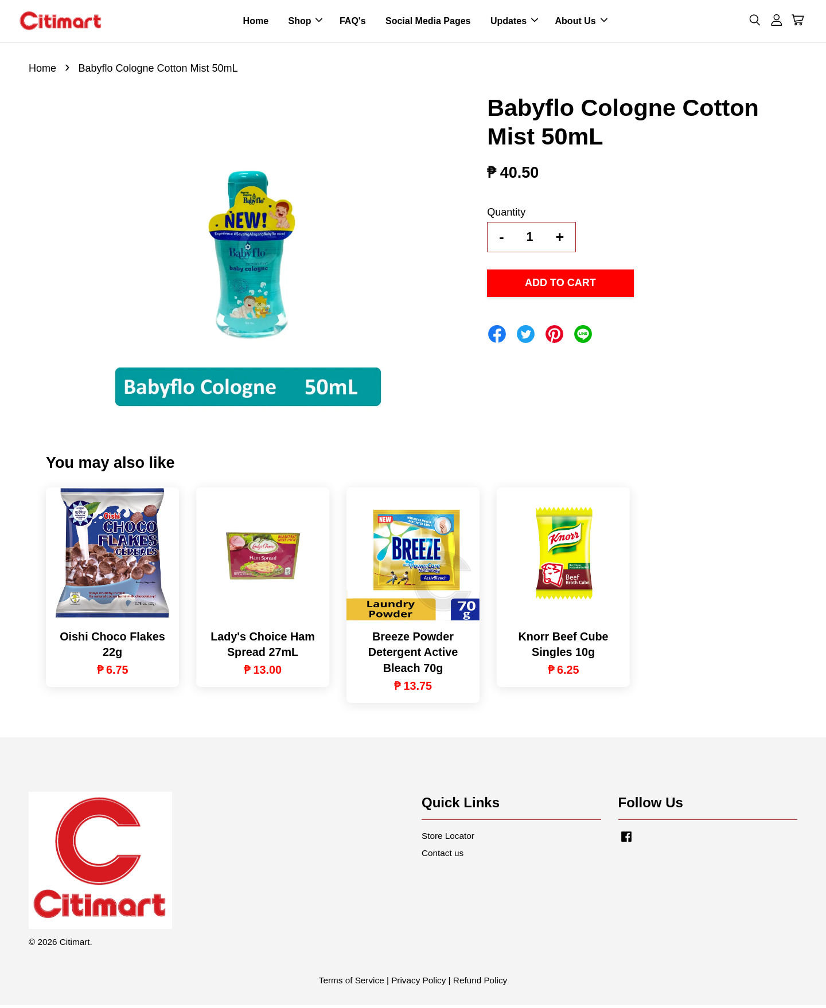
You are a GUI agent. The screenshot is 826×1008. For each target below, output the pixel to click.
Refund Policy (480, 983)
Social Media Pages (428, 22)
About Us (581, 22)
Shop (305, 22)
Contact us (442, 855)
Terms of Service (351, 983)
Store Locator (448, 838)
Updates (514, 22)
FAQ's (353, 22)
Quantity (506, 214)
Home (255, 22)
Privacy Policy (418, 983)
